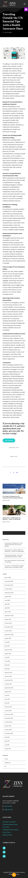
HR (5, 766)
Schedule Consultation (9, 822)
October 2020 (8, 722)
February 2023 (8, 650)
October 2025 (8, 589)
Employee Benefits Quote (10, 824)
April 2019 (7, 741)
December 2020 (9, 714)
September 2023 (9, 634)
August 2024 (8, 619)
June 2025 (7, 600)
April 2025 (7, 608)
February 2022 (8, 672)
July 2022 (7, 657)
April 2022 (7, 669)
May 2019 (7, 737)
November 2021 (9, 680)
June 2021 (7, 699)
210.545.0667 (8, 806)
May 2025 (7, 604)
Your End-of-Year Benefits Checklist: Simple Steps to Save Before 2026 (14, 566)
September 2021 (9, 688)
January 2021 (8, 710)
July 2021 (7, 695)
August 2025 (8, 596)
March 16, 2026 (6, 500)
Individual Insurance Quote (10, 830)
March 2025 (8, 612)
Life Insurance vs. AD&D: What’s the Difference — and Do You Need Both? (11, 518)
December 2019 (9, 733)
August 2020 (8, 726)
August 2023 (8, 638)
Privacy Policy (7, 832)
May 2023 (7, 646)
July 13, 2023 (8, 32)
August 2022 (8, 653)
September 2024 (9, 615)
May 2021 (7, 703)
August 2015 (8, 748)
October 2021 (8, 684)
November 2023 (9, 627)
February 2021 (8, 707)
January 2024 (8, 623)
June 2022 (7, 661)
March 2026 (8, 577)
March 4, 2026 (6, 521)
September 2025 (9, 592)
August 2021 (8, 691)
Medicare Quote (7, 835)
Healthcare (7, 762)
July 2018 (7, 745)
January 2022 (8, 676)
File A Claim (6, 827)
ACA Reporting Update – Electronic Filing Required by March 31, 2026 (14, 555)
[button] (26, 9)
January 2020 (8, 729)
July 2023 (7, 642)
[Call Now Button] (14, 875)
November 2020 (9, 718)
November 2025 (9, 585)
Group (6, 759)
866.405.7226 (9, 810)
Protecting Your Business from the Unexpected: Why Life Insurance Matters (13, 497)
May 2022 (7, 665)
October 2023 (8, 631)
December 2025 (9, 581)
